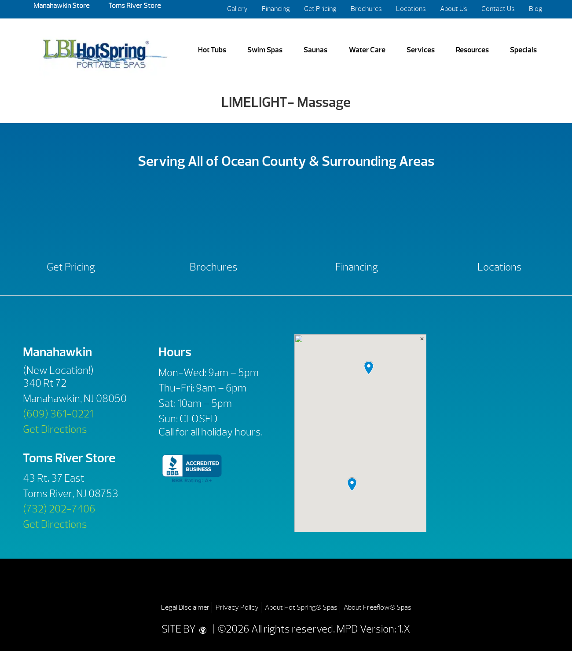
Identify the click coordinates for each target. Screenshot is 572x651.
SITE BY (186, 629)
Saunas (315, 50)
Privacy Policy (237, 607)
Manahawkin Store (61, 5)
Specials (523, 50)
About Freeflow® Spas (377, 607)
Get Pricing (320, 8)
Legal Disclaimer (185, 607)
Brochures (366, 8)
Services (421, 50)
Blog (536, 8)
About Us (453, 8)
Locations (411, 8)
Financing (276, 8)
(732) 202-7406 (59, 509)
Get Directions (55, 429)
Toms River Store (134, 5)
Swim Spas (264, 50)
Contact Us (498, 8)
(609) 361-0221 (58, 414)
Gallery (237, 8)
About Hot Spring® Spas (301, 607)
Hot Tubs (212, 50)
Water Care (367, 50)
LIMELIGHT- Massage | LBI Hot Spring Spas (105, 50)
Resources (472, 50)
